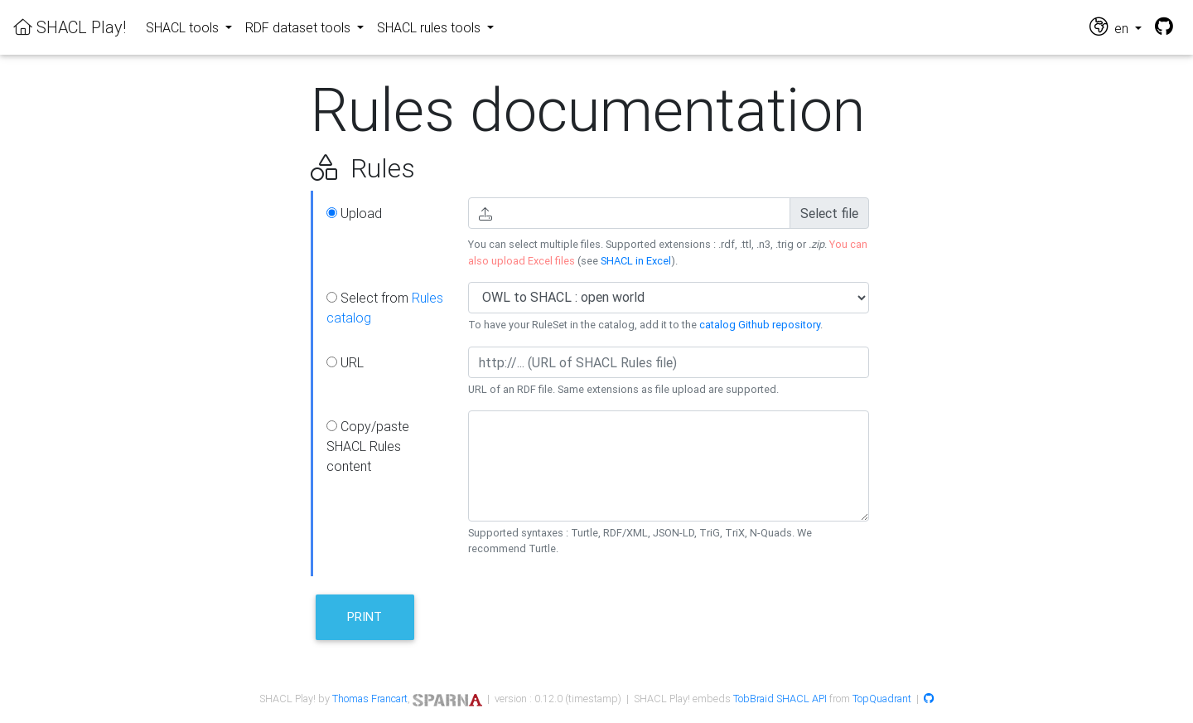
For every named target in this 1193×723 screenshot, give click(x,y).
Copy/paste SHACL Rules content (367, 446)
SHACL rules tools (430, 27)
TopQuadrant (881, 698)
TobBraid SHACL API (780, 698)
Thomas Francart (370, 698)
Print (364, 616)
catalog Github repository (759, 325)
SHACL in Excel (636, 261)
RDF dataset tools (299, 27)
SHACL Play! (69, 27)
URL (345, 362)
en (1110, 27)
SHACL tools (184, 27)
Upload (354, 213)
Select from (384, 307)
